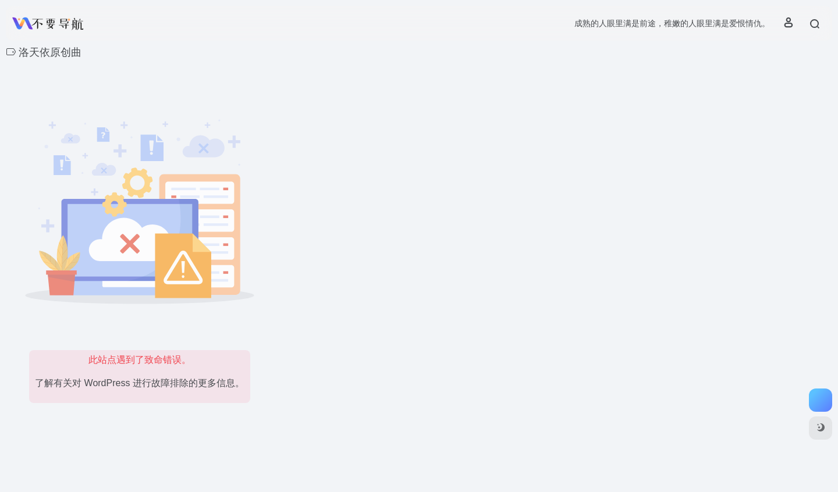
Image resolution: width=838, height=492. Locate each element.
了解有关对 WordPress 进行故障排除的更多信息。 (139, 383)
